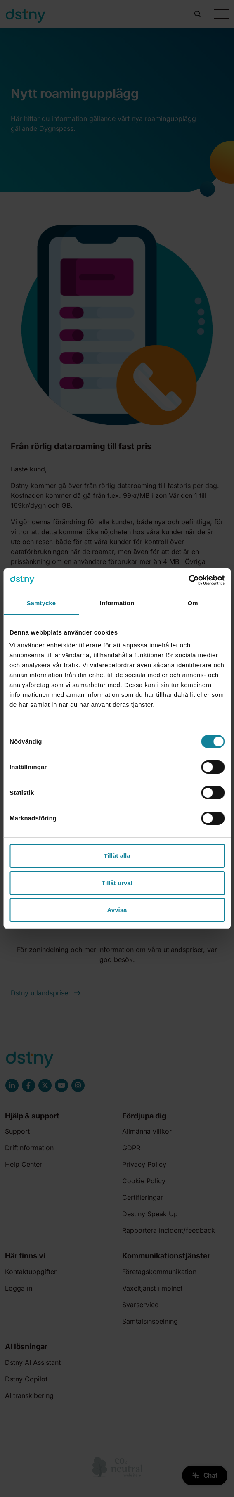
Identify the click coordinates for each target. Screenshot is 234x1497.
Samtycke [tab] (41, 602)
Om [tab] (193, 602)
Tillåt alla (117, 855)
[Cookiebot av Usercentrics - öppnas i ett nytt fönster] (188, 580)
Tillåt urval (117, 882)
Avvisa (117, 909)
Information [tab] (117, 602)
